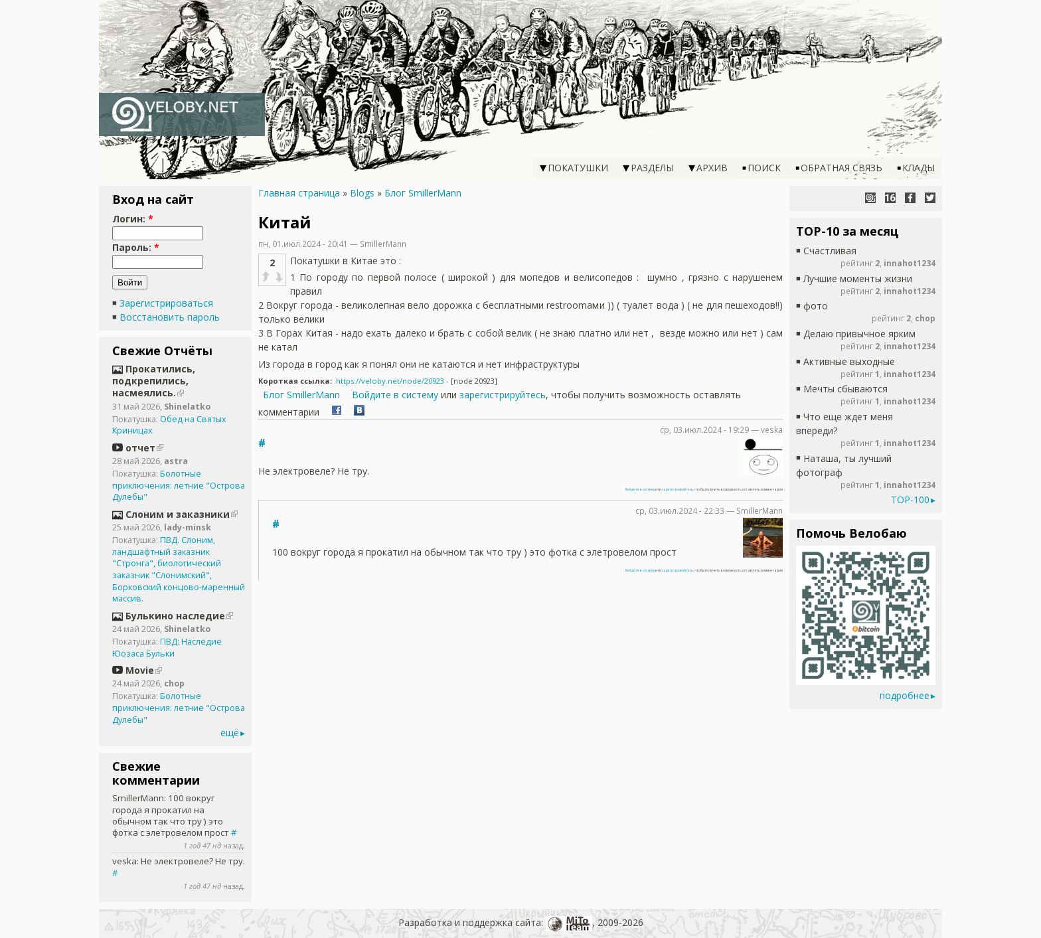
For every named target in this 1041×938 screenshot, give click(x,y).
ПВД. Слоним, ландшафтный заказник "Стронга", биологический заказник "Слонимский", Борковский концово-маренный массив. (178, 569)
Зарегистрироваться (166, 303)
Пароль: (135, 247)
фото (815, 305)
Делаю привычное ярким (859, 333)
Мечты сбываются (845, 388)
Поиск (764, 167)
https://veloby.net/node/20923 (390, 381)
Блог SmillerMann (422, 193)
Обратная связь (841, 167)
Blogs (362, 193)
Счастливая (829, 250)
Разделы (652, 167)
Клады (918, 167)
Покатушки (578, 167)
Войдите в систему (395, 394)
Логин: (132, 218)
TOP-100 (910, 499)
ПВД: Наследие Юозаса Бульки (167, 647)
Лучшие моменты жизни (857, 278)
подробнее (904, 695)
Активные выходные (849, 361)
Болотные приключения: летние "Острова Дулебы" (178, 485)
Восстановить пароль (170, 317)
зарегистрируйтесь (502, 394)
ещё (229, 732)
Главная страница (299, 193)
